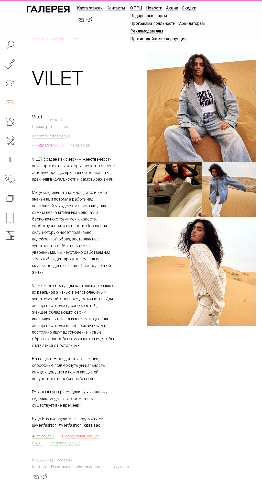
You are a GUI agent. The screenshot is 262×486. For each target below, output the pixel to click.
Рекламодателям (146, 31)
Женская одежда (65, 443)
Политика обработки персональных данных (90, 467)
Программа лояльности (152, 23)
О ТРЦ (136, 8)
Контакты (115, 8)
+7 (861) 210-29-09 (47, 145)
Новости (154, 8)
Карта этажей (90, 8)
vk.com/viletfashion (49, 136)
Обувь (37, 443)
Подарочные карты (148, 15)
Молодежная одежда (80, 436)
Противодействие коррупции (158, 38)
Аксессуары (43, 436)
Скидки (189, 8)
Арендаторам (192, 23)
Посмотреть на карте (51, 126)
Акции (172, 8)
